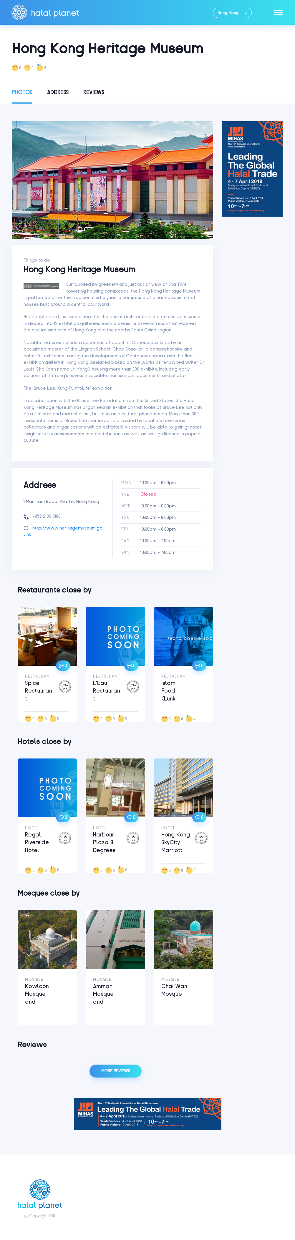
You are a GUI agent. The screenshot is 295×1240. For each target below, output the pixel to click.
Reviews (93, 92)
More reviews (115, 1070)
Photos (22, 92)
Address (58, 92)
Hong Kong (228, 12)
